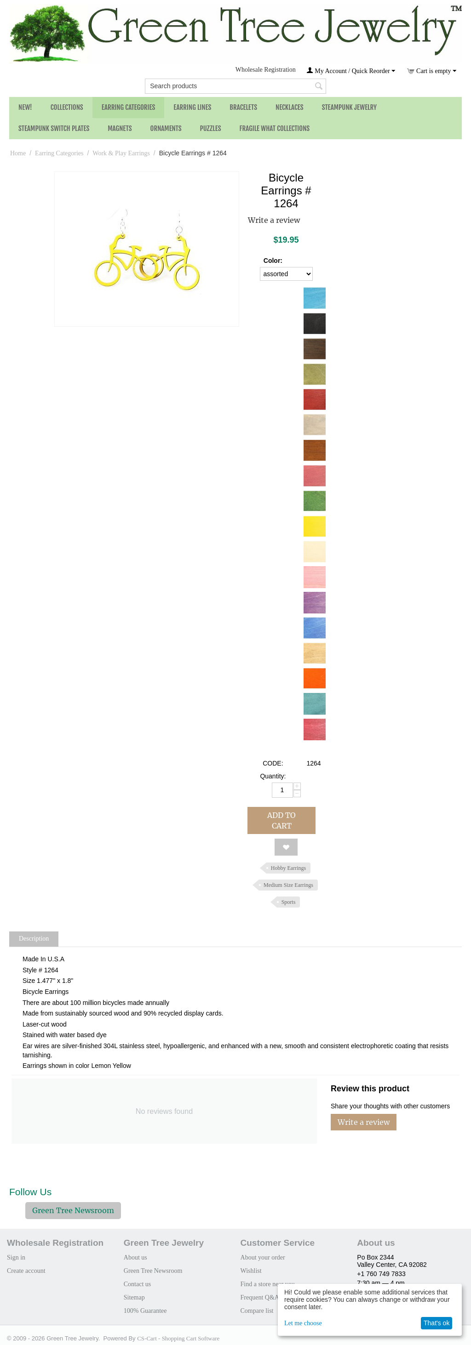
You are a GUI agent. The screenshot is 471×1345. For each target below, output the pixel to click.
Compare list (257, 1310)
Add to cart (281, 820)
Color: (273, 260)
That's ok (436, 1323)
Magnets (120, 128)
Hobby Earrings (288, 868)
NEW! (25, 107)
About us (135, 1257)
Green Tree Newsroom (73, 1210)
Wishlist (251, 1270)
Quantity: (273, 776)
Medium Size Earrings (288, 885)
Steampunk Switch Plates (53, 128)
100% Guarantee (145, 1310)
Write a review (274, 220)
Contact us (137, 1284)
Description (34, 938)
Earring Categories (128, 107)
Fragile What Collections (275, 128)
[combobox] (235, 86)
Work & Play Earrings (120, 153)
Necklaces (290, 107)
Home (18, 153)
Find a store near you (268, 1284)
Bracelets (243, 107)
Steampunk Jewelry (349, 107)
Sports (288, 902)
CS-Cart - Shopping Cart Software (178, 1338)
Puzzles (210, 128)
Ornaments (166, 128)
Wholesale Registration (266, 69)
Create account (26, 1270)
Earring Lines (192, 107)
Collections (67, 107)
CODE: (273, 763)
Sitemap (134, 1297)
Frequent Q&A (260, 1297)
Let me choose (303, 1323)
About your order (263, 1257)
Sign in (16, 1257)
